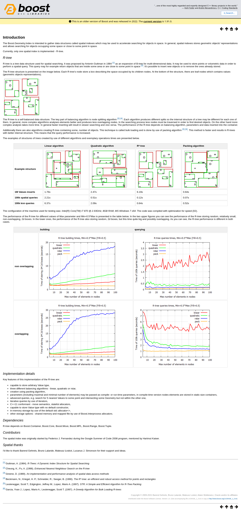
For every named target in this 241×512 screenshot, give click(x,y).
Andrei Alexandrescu (208, 8)
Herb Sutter (189, 8)
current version (152, 21)
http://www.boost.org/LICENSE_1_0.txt (223, 498)
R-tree (7, 58)
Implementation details (19, 373)
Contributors (11, 432)
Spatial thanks (13, 445)
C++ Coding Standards (228, 8)
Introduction (14, 37)
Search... (229, 13)
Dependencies (13, 420)
